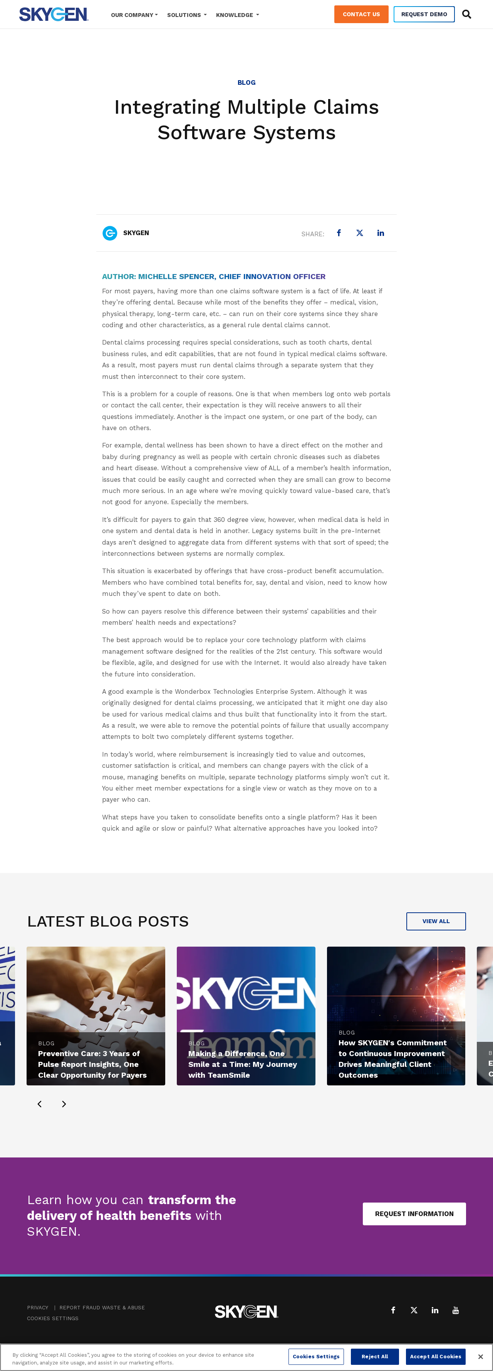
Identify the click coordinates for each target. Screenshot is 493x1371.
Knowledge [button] (235, 15)
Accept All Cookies (435, 1356)
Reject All (375, 1356)
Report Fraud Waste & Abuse (102, 1307)
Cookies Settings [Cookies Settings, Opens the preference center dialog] (316, 1356)
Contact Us (361, 14)
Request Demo (424, 14)
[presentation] (39, 1104)
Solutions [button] (185, 15)
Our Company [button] (132, 15)
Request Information (414, 1214)
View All (436, 921)
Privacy (37, 1307)
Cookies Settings (53, 1318)
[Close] (480, 1356)
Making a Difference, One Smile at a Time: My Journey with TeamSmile (242, 1064)
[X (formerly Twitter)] (359, 232)
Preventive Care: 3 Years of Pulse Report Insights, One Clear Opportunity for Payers (92, 1064)
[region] (246, 1357)
